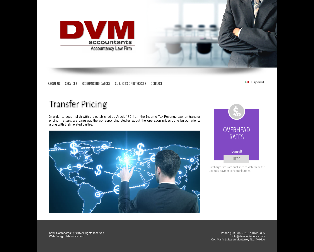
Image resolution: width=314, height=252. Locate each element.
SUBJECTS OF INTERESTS (130, 83)
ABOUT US (54, 83)
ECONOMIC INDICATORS (96, 83)
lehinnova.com (74, 236)
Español (257, 82)
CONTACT (156, 83)
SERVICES (71, 83)
